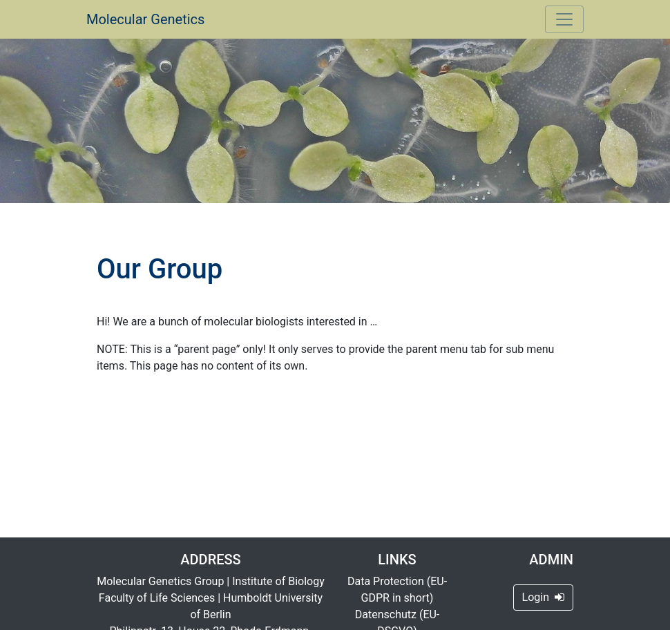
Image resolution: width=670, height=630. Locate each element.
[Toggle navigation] (564, 19)
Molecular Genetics (145, 19)
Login (543, 597)
